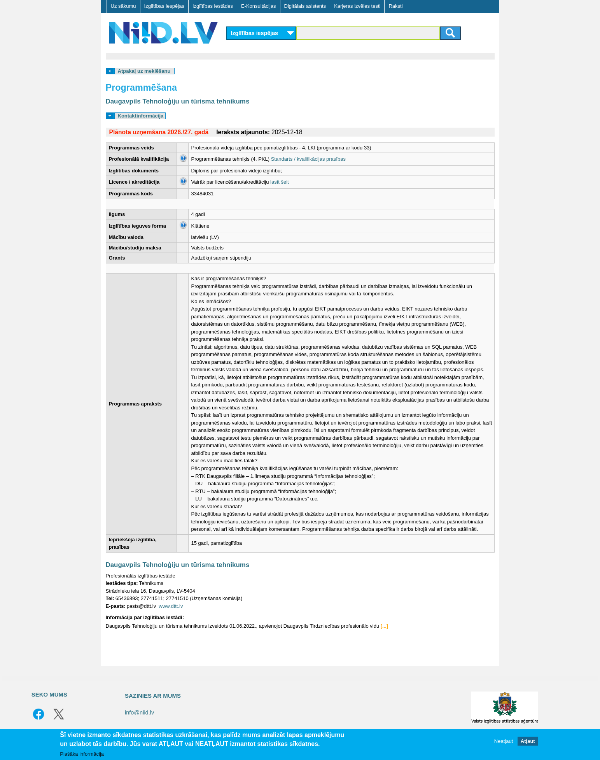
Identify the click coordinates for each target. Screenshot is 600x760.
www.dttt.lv (171, 606)
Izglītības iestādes (212, 6)
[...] (384, 626)
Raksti (395, 6)
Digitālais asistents (305, 6)
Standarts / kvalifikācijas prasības (308, 159)
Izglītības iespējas (164, 6)
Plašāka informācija (82, 754)
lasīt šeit (279, 182)
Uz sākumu (123, 6)
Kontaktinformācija (141, 116)
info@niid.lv (139, 712)
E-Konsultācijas (258, 6)
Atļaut (528, 741)
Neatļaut (503, 741)
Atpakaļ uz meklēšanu (144, 71)
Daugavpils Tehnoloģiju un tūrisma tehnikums (178, 101)
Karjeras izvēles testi (357, 6)
